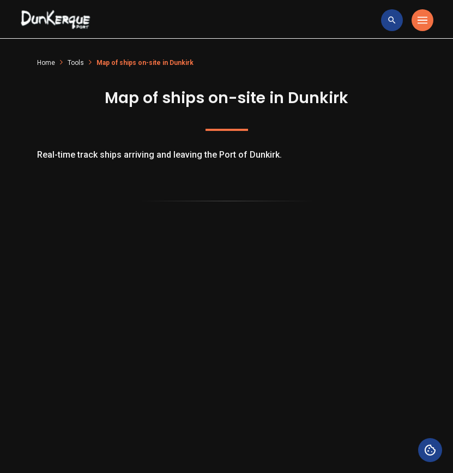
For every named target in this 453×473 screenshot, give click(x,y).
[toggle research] (392, 20)
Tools (76, 63)
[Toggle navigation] (422, 20)
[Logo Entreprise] (56, 20)
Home (46, 63)
